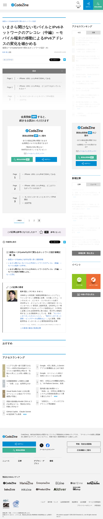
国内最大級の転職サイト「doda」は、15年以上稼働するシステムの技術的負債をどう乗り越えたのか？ (88, 104)
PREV (19, 221)
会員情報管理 (64, 502)
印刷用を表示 (9, 242)
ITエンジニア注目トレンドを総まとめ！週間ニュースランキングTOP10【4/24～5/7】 (86, 230)
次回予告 (28, 203)
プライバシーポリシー (84, 505)
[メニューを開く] (5, 5)
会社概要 (83, 502)
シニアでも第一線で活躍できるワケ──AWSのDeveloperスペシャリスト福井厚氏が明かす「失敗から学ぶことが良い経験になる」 (18, 371)
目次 (47, 71)
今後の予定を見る (85, 294)
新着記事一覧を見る (86, 253)
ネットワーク (8, 60)
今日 (79, 32)
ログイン (45, 159)
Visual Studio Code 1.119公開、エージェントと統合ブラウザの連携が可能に (18, 393)
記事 (79, 184)
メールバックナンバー (34, 153)
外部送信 (98, 505)
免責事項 (75, 502)
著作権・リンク (53, 502)
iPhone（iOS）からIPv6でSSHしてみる (35, 78)
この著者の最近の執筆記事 (30, 328)
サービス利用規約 (95, 502)
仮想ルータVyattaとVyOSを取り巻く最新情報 (25, 259)
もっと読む (10, 274)
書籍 (51, 461)
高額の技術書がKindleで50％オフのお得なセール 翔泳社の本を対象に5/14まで (19, 404)
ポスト (54, 59)
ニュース (93, 184)
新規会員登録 (21, 159)
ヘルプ (43, 502)
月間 (93, 32)
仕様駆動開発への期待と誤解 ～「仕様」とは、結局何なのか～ (18, 383)
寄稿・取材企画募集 (84, 444)
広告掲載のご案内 (84, 450)
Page (9, 78)
